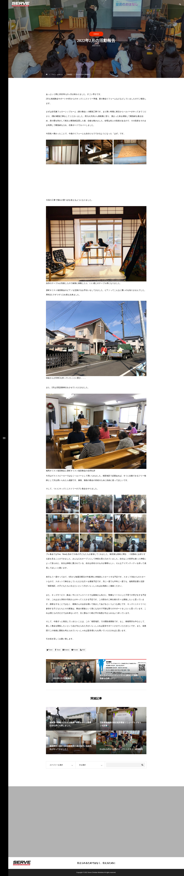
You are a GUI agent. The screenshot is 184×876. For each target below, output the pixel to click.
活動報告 (96, 34)
